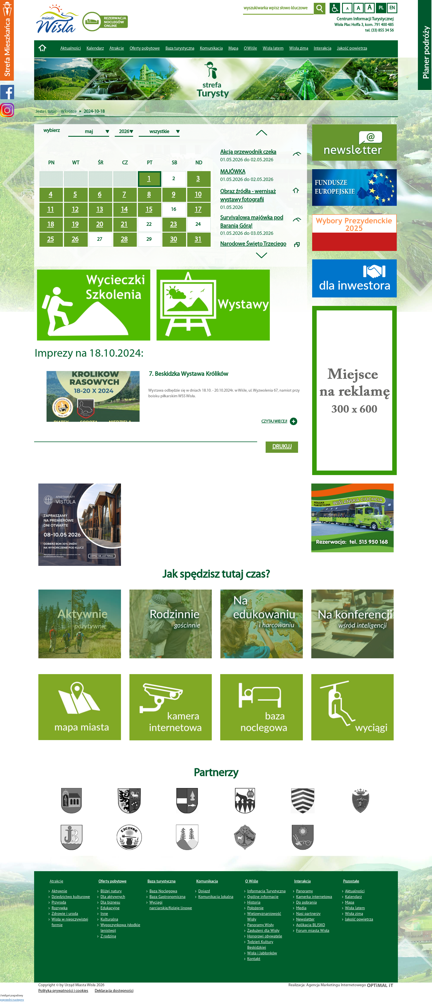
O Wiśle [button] (250, 49)
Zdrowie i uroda (65, 913)
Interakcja (302, 881)
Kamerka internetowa (314, 896)
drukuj (282, 447)
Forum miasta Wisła (312, 930)
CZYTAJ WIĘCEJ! (274, 422)
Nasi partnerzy (308, 913)
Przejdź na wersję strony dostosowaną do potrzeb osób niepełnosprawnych (335, 8)
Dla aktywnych (112, 896)
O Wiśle (251, 881)
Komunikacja (207, 881)
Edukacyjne (109, 907)
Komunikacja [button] (211, 49)
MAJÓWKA (232, 172)
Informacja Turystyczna (266, 890)
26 (75, 239)
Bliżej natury (111, 890)
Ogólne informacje (263, 896)
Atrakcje (116, 49)
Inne (104, 913)
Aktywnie (59, 890)
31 (198, 239)
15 (149, 209)
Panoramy (304, 890)
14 (124, 209)
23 (173, 224)
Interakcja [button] (322, 49)
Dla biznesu (110, 902)
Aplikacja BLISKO (310, 924)
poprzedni (6, 999)
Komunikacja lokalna (215, 896)
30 (173, 239)
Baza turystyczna (161, 881)
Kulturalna (109, 919)
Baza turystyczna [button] (180, 49)
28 (124, 239)
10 (198, 194)
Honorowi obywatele (264, 936)
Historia (254, 902)
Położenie (255, 907)
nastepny (18, 999)
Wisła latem (273, 49)
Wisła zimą (298, 49)
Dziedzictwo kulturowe (71, 896)
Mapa (233, 49)
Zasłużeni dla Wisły (263, 930)
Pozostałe (351, 881)
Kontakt (253, 958)
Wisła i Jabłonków (262, 952)
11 (50, 209)
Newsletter (305, 919)
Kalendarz (95, 49)
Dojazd (204, 890)
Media (301, 907)
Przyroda (59, 902)
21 (124, 224)
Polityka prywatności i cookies (63, 991)
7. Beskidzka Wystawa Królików (188, 374)
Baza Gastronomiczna (167, 896)
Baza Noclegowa (163, 890)
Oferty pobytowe (145, 49)
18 (50, 224)
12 (75, 209)
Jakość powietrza (352, 49)
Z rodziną (108, 936)
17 (198, 209)
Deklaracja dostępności (114, 991)
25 (50, 239)
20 (99, 224)
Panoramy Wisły (260, 924)
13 (99, 209)
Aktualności (70, 49)
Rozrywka (60, 907)
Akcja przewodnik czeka (248, 152)
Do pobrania (306, 902)
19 (75, 224)
